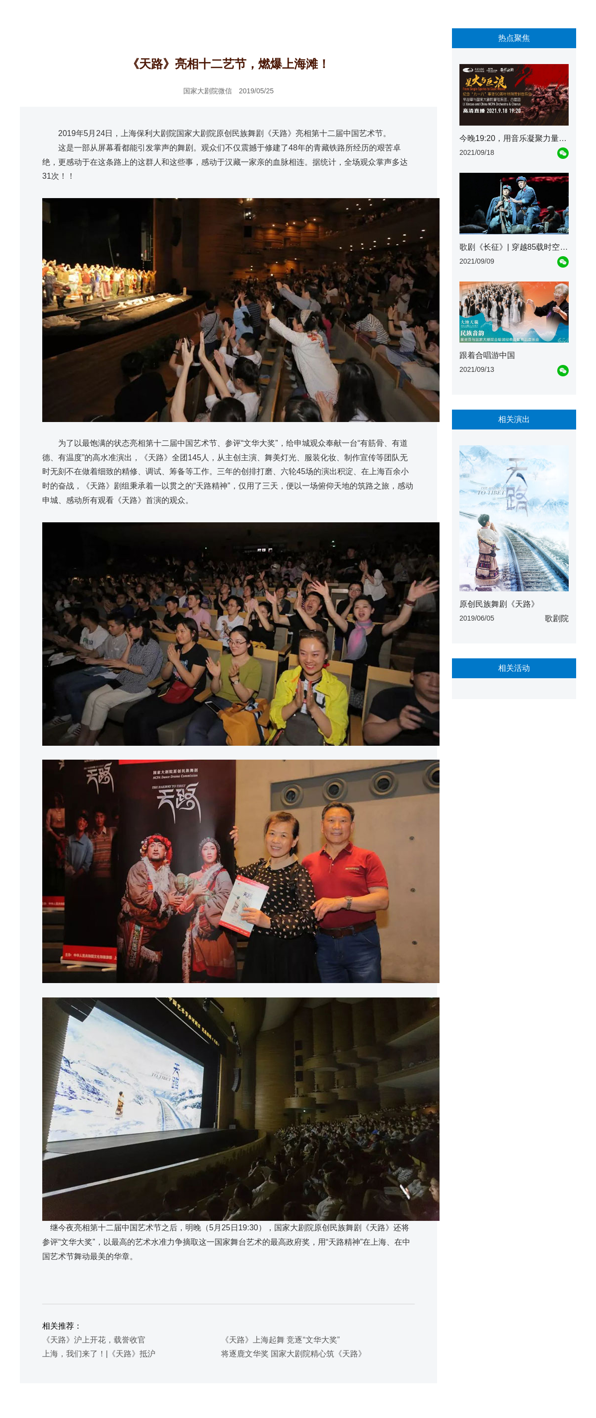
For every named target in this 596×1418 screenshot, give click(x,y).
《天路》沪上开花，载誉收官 (94, 1340)
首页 (32, 15)
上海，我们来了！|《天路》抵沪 (98, 1353)
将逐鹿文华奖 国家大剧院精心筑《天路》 (293, 1353)
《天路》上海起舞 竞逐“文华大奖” (280, 1340)
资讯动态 (61, 15)
